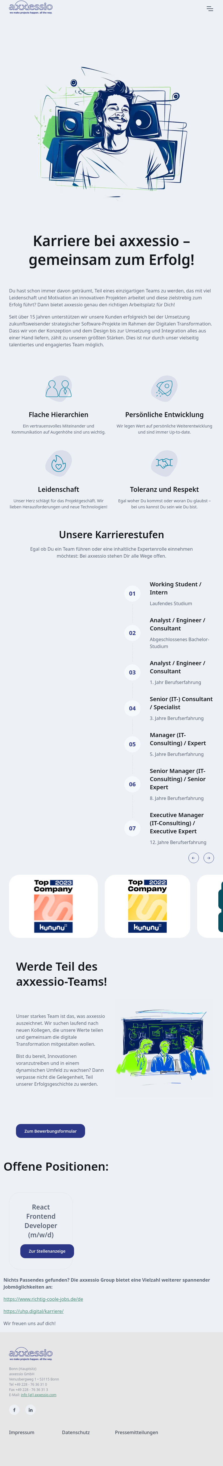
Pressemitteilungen (136, 1432)
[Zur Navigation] (209, 8)
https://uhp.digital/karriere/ (33, 1311)
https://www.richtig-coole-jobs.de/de (43, 1299)
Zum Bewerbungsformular (50, 1131)
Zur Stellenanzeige (47, 1251)
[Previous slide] (193, 858)
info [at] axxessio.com (38, 1394)
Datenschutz (76, 1432)
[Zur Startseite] (37, 7)
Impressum (21, 1432)
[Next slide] (209, 858)
